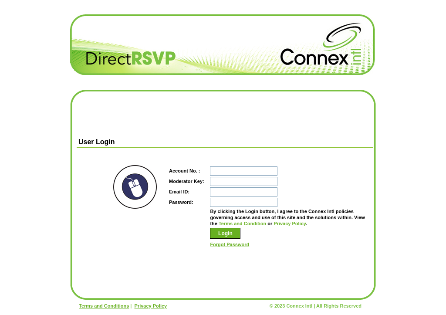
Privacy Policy (290, 223)
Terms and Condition (242, 223)
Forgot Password (229, 244)
